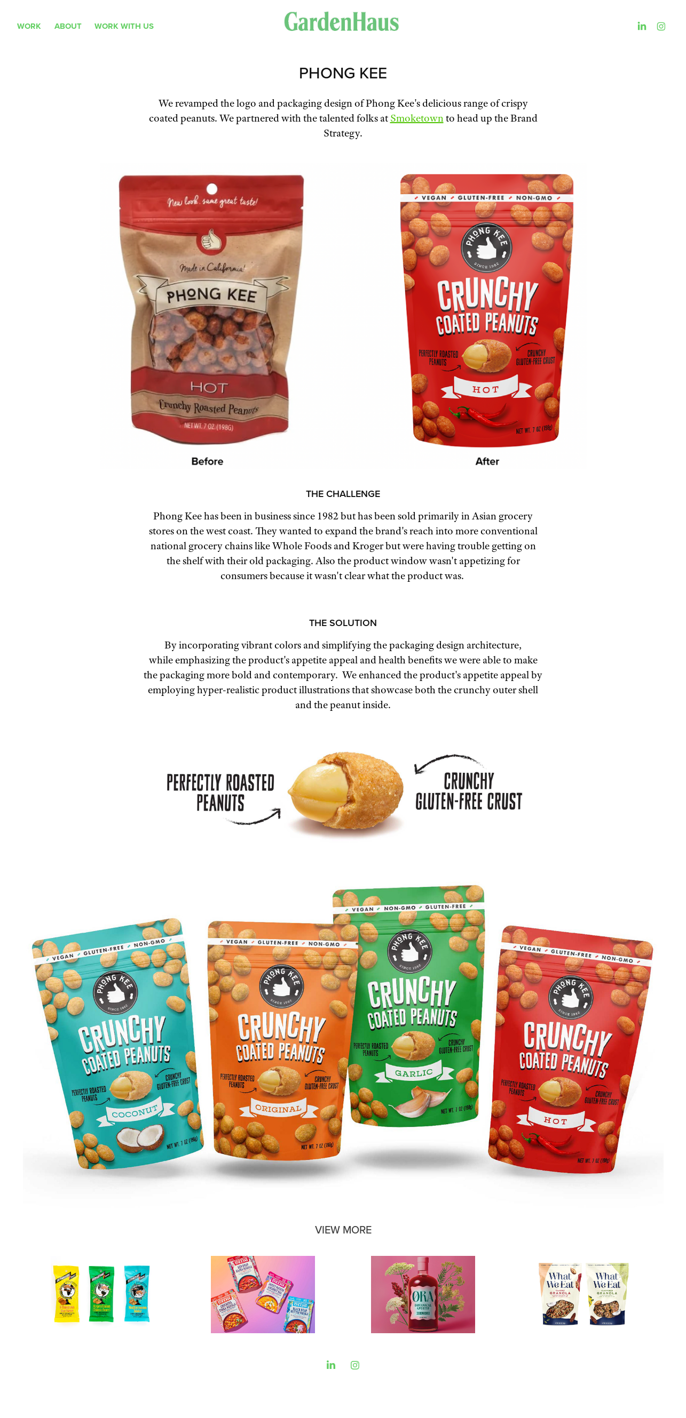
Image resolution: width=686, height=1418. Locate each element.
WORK (29, 26)
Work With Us (124, 26)
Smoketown (417, 118)
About (68, 26)
